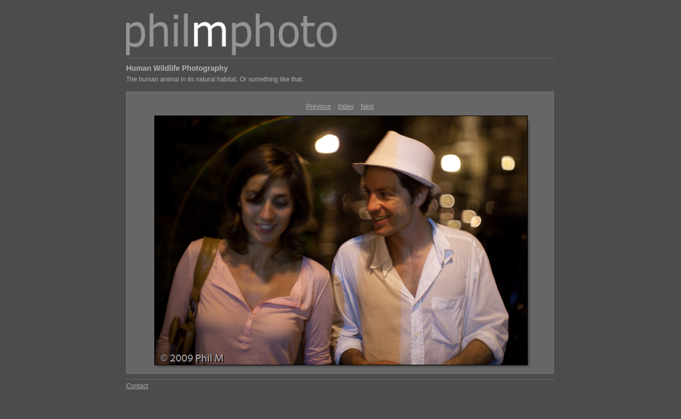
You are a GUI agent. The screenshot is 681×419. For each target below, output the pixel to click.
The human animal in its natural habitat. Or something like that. (215, 79)
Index (345, 106)
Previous (318, 106)
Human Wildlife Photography (177, 68)
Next (367, 106)
